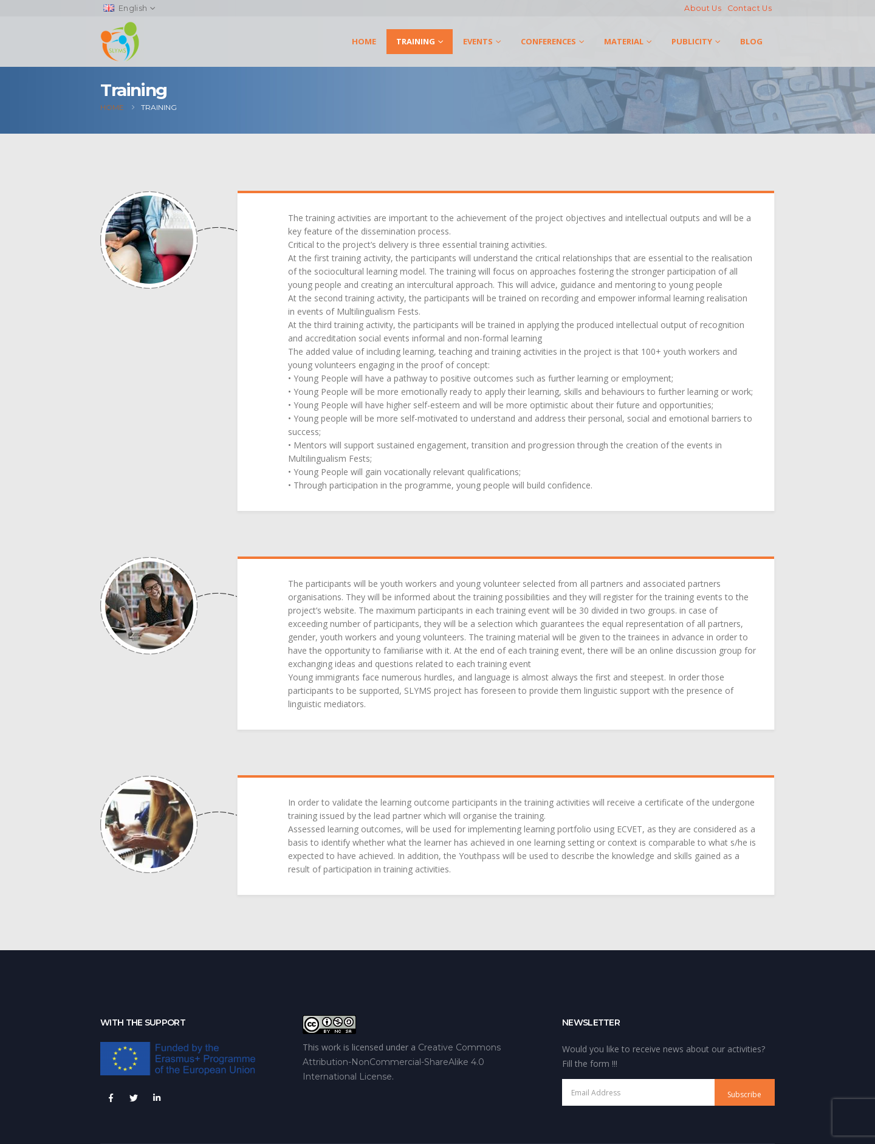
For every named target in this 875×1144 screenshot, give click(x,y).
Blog (751, 41)
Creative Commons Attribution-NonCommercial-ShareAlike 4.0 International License (402, 1062)
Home (364, 41)
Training (415, 41)
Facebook (110, 1098)
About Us (702, 8)
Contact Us (749, 8)
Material (623, 41)
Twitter (134, 1098)
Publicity (691, 41)
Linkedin (157, 1098)
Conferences (548, 41)
